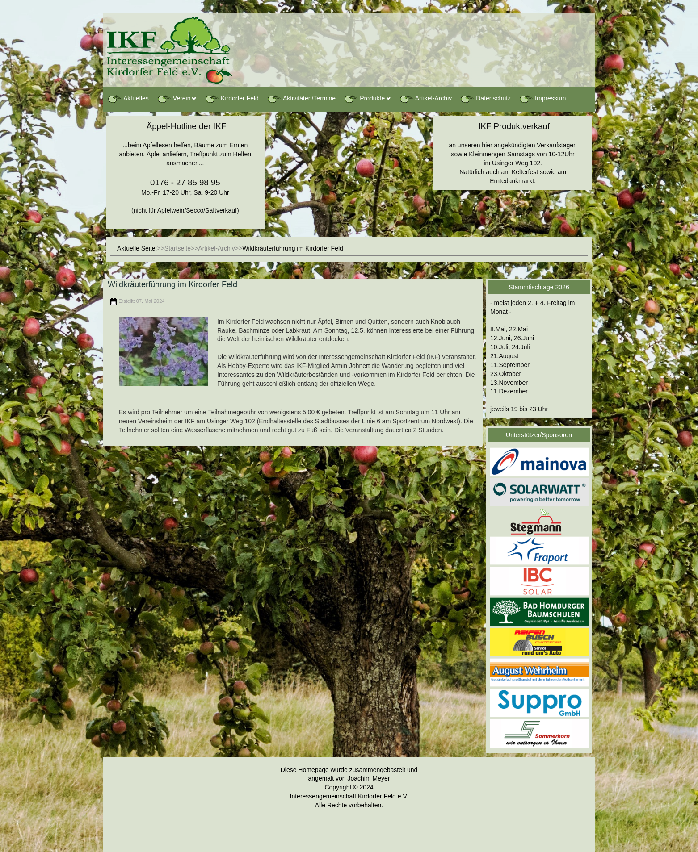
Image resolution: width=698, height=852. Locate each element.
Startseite (177, 248)
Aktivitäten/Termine (301, 98)
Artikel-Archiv (425, 98)
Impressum (542, 98)
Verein (174, 98)
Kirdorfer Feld (232, 98)
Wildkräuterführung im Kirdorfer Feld (172, 284)
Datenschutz (485, 98)
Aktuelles (128, 98)
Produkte (364, 98)
